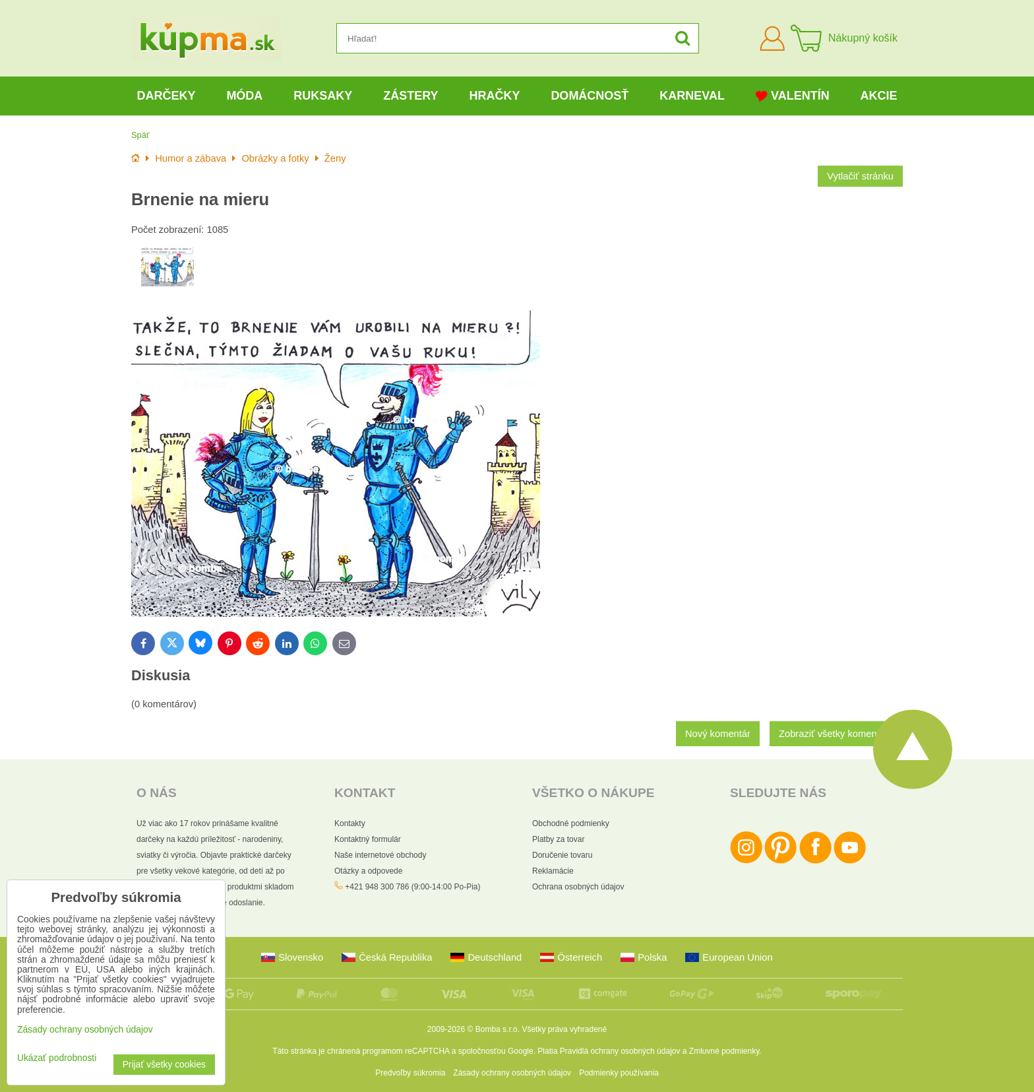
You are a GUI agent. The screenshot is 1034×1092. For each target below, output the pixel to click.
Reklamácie (553, 871)
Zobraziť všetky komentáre (836, 733)
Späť (140, 135)
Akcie (879, 95)
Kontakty (349, 823)
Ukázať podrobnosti (56, 1058)
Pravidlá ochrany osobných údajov (620, 1051)
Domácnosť (589, 95)
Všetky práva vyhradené (564, 1029)
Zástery (410, 95)
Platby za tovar (558, 839)
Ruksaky (322, 95)
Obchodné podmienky (570, 823)
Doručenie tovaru (562, 855)
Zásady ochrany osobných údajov (512, 1072)
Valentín (793, 96)
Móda (244, 95)
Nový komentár (717, 733)
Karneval (692, 95)
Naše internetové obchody (380, 855)
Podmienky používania (619, 1072)
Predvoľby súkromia (410, 1072)
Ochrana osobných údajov (578, 886)
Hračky (494, 95)
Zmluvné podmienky (724, 1051)
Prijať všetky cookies (164, 1065)
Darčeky (166, 95)
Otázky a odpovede (368, 871)
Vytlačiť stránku (860, 176)
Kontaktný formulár (367, 839)
